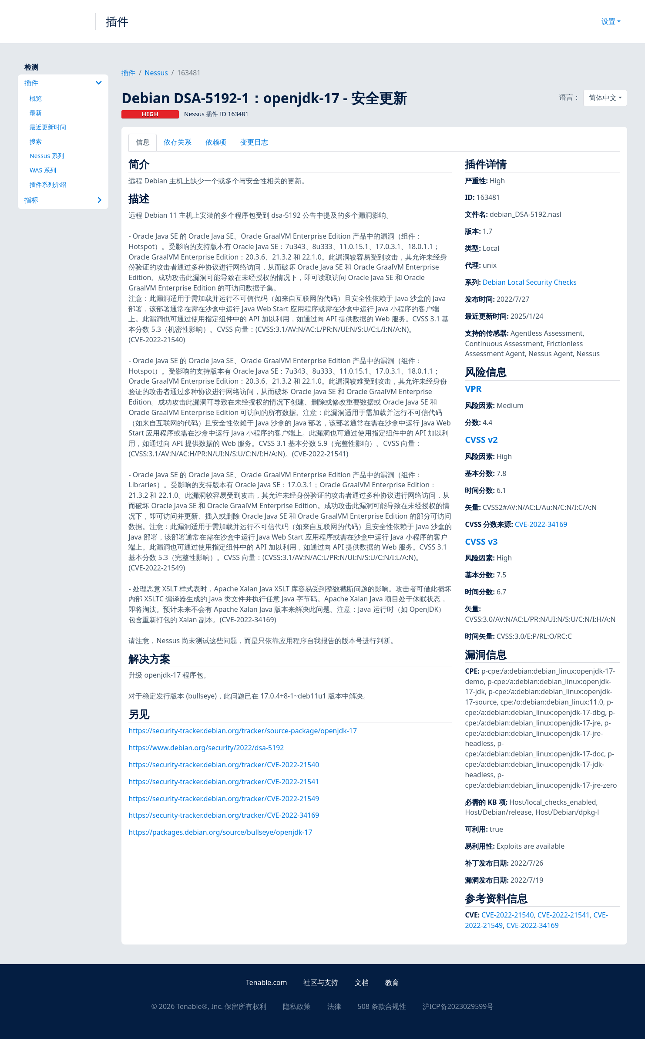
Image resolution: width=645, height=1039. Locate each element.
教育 (392, 982)
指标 (63, 200)
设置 (608, 21)
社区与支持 (320, 982)
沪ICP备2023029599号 (458, 1006)
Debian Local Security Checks (530, 282)
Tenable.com (266, 982)
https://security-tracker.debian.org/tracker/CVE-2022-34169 (223, 815)
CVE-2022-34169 (541, 524)
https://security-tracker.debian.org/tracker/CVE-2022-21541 (223, 781)
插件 (117, 21)
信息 (143, 142)
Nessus (156, 73)
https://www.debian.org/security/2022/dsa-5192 (206, 747)
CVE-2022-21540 (507, 915)
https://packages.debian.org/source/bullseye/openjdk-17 (220, 832)
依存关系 (177, 142)
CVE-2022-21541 (564, 915)
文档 (362, 982)
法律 (334, 1006)
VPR (473, 389)
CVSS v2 (481, 439)
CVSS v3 (481, 541)
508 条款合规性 (382, 1006)
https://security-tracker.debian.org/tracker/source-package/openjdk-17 (242, 730)
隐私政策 (297, 1006)
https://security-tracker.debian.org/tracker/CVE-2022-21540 (223, 764)
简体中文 (603, 97)
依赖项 (215, 142)
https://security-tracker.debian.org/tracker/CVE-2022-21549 (223, 798)
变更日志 (254, 142)
